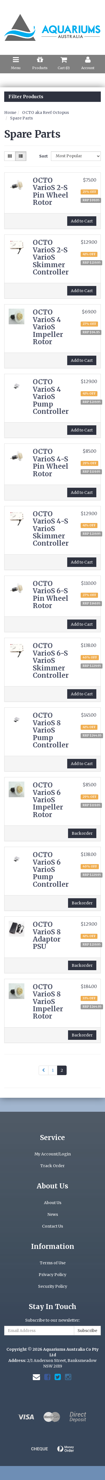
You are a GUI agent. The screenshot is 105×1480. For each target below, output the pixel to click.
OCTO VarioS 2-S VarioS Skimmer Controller (51, 257)
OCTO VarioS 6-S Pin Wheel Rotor (50, 594)
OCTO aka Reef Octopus (45, 112)
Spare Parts (21, 118)
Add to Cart (82, 221)
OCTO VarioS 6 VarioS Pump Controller (51, 869)
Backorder (82, 833)
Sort (43, 156)
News (52, 1214)
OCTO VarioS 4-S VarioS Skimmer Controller (51, 529)
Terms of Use (53, 1262)
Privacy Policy (52, 1274)
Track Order (52, 1165)
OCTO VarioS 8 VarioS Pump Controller (51, 730)
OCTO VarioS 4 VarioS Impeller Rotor (48, 327)
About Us (52, 1202)
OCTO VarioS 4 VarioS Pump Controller (51, 396)
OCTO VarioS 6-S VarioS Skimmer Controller (51, 660)
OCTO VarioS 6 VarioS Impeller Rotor (48, 800)
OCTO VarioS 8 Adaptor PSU (47, 935)
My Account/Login (52, 1154)
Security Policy (52, 1286)
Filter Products (25, 96)
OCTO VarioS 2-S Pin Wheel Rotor (50, 191)
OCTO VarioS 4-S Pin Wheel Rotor (50, 462)
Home (10, 112)
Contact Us (52, 1226)
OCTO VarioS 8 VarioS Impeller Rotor (48, 1001)
